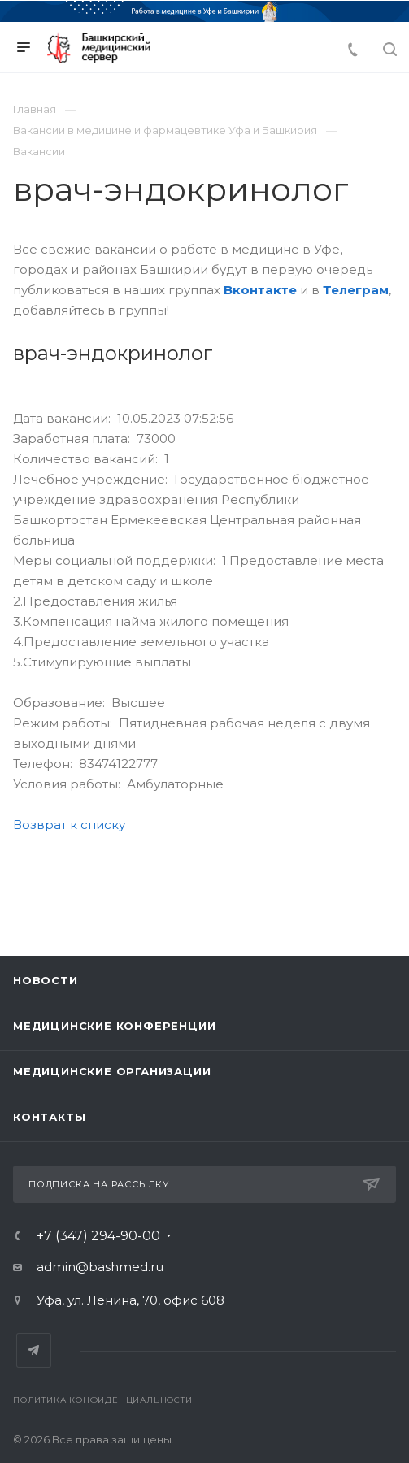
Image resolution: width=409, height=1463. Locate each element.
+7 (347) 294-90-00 (98, 1236)
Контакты (49, 1116)
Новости (45, 980)
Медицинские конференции (114, 1025)
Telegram (33, 1350)
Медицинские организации (112, 1071)
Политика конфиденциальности (103, 1400)
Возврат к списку (69, 824)
